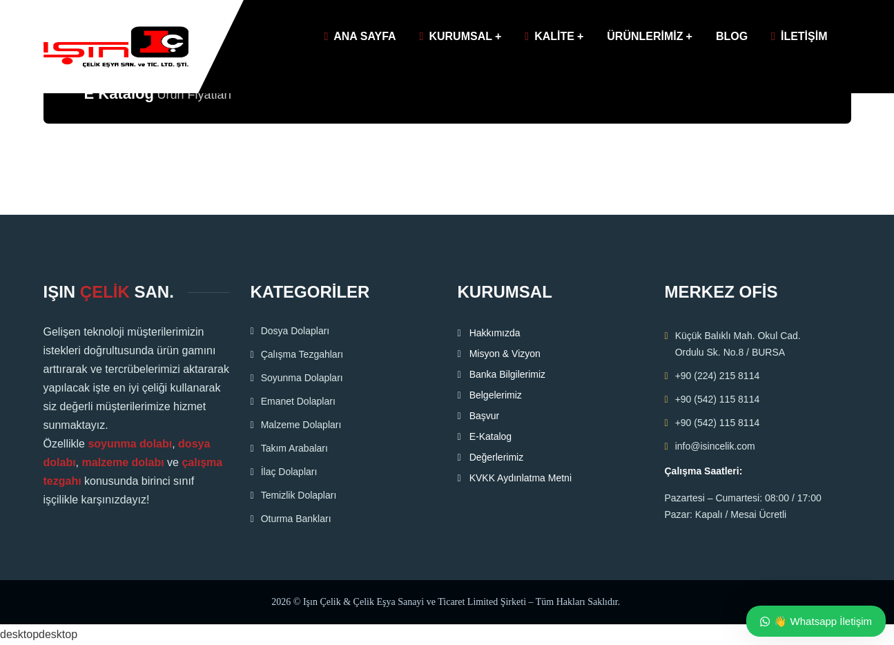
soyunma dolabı (130, 444)
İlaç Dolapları (289, 471)
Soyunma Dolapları (302, 377)
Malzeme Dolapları (301, 424)
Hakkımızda (495, 332)
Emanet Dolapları (298, 401)
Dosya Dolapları (295, 330)
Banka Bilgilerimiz (507, 374)
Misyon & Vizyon (505, 353)
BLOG (732, 36)
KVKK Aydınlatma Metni (520, 477)
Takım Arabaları (294, 448)
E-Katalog (490, 436)
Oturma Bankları (296, 518)
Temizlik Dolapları (299, 495)
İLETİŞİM (799, 36)
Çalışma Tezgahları (302, 354)
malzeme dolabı (123, 462)
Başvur (484, 415)
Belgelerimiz (495, 395)
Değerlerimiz (496, 457)
